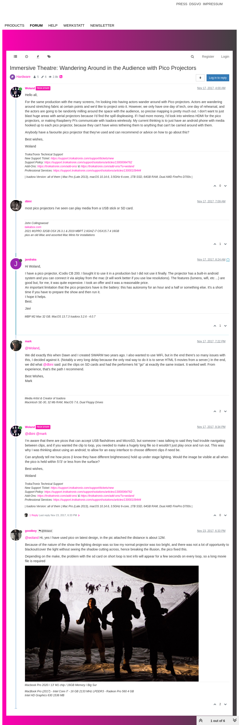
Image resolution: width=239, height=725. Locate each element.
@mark (41, 429)
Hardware (23, 72)
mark (28, 336)
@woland (32, 533)
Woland (30, 83)
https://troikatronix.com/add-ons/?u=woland (107, 161)
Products (14, 25)
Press (181, 4)
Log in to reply (218, 73)
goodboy (31, 526)
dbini (28, 196)
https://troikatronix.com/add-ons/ (57, 161)
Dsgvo (195, 4)
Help (52, 25)
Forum (36, 25)
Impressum (213, 4)
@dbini (48, 360)
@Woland (32, 343)
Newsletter (102, 25)
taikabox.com (33, 222)
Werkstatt (73, 25)
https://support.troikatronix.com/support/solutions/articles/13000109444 (97, 166)
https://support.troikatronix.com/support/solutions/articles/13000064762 (88, 157)
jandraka (30, 255)
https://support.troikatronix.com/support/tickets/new (82, 153)
